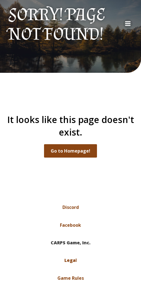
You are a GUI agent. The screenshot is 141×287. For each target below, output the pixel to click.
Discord (70, 207)
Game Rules (70, 278)
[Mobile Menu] (128, 23)
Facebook (70, 225)
